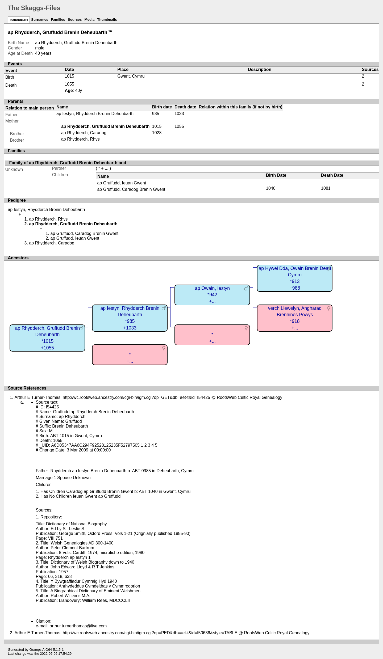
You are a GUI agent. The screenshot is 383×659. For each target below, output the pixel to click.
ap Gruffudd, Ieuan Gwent (121, 183)
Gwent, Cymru (130, 76)
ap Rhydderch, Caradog (83, 132)
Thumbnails (107, 20)
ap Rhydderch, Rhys (80, 139)
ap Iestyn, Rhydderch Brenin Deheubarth (95, 113)
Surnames (39, 20)
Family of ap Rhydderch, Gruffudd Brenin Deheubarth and (67, 162)
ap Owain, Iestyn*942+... (212, 295)
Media (89, 20)
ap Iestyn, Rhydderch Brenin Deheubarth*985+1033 (129, 318)
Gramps (36, 650)
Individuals (19, 20)
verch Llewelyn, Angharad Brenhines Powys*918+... (295, 318)
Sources (75, 20)
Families (58, 20)
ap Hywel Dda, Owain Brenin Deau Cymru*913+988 (295, 278)
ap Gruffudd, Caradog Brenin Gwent (131, 189)
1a (110, 31)
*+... (212, 338)
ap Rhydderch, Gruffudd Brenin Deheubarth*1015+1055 (47, 338)
